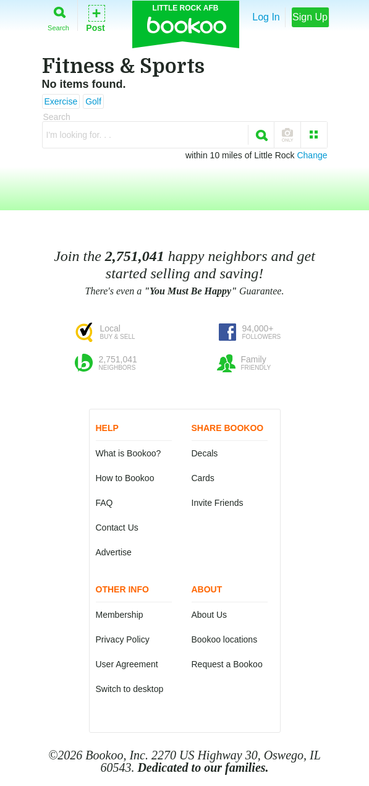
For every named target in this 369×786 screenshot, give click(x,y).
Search (58, 16)
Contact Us (117, 527)
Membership (119, 615)
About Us (209, 615)
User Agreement (127, 664)
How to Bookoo (125, 478)
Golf (93, 101)
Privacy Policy (123, 639)
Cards (203, 478)
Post (95, 17)
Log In (265, 17)
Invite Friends (218, 503)
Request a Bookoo (227, 664)
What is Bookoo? (128, 453)
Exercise (61, 101)
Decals (205, 453)
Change (312, 155)
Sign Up (310, 17)
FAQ (104, 503)
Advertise (114, 552)
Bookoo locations (225, 639)
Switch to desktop (130, 689)
